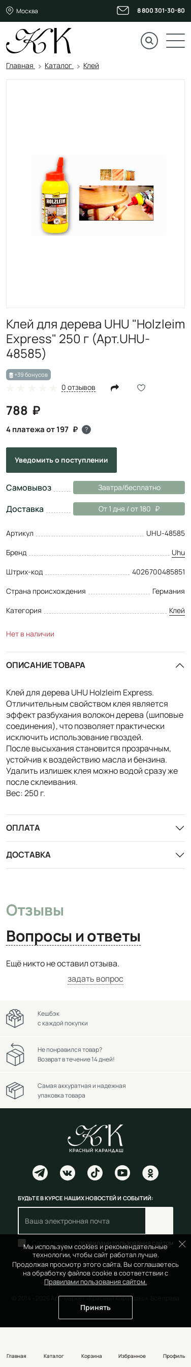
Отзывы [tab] (34, 910)
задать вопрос (95, 978)
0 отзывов (78, 387)
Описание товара (45, 665)
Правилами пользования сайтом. (95, 1281)
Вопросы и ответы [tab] (73, 936)
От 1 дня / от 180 (116, 508)
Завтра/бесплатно (129, 487)
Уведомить (61, 460)
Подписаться (159, 1221)
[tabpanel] (95, 971)
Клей (177, 610)
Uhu (178, 552)
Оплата (23, 827)
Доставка (28, 854)
